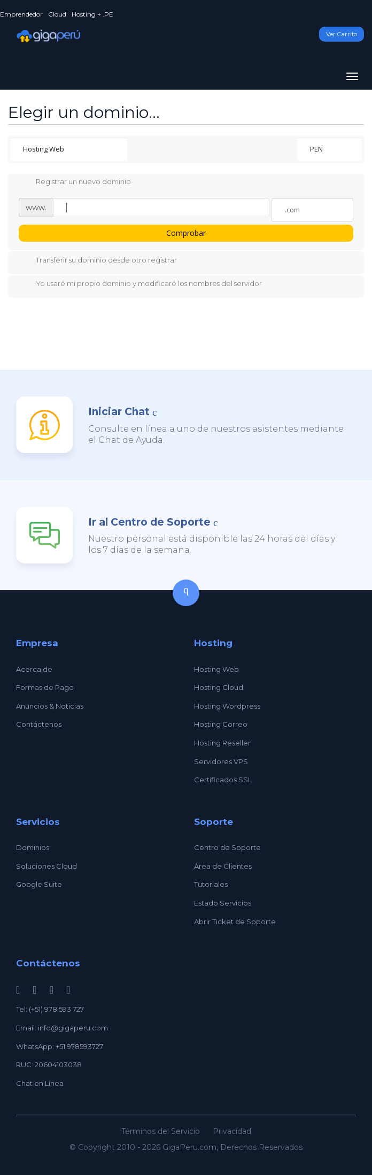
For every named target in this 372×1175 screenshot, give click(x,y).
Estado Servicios (222, 903)
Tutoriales (211, 884)
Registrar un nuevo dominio (75, 182)
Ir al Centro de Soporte (149, 522)
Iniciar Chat (119, 412)
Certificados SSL (223, 779)
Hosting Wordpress (227, 706)
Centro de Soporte (227, 847)
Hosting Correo (220, 724)
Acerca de (34, 669)
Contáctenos (38, 724)
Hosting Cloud (218, 687)
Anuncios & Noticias (49, 706)
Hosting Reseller (222, 743)
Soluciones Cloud (46, 866)
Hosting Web (216, 669)
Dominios (32, 847)
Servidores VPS (221, 761)
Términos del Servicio (160, 1131)
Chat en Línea (40, 1083)
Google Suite (39, 884)
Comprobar (186, 233)
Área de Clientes (223, 866)
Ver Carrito (341, 34)
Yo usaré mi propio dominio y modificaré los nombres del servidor (140, 284)
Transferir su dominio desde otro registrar (98, 261)
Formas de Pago (45, 687)
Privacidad (232, 1131)
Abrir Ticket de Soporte (235, 921)
